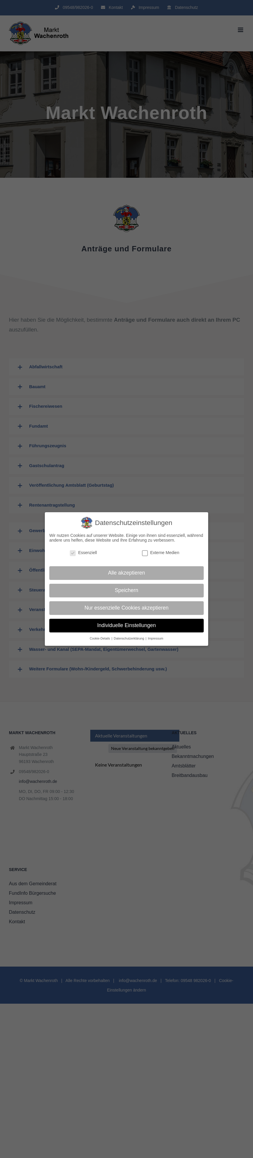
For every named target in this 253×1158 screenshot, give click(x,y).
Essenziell (83, 552)
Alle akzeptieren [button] (126, 573)
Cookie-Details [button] (100, 638)
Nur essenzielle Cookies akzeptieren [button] (126, 608)
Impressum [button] (155, 638)
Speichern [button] (126, 590)
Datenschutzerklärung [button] (129, 638)
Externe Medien (160, 552)
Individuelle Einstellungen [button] (126, 625)
